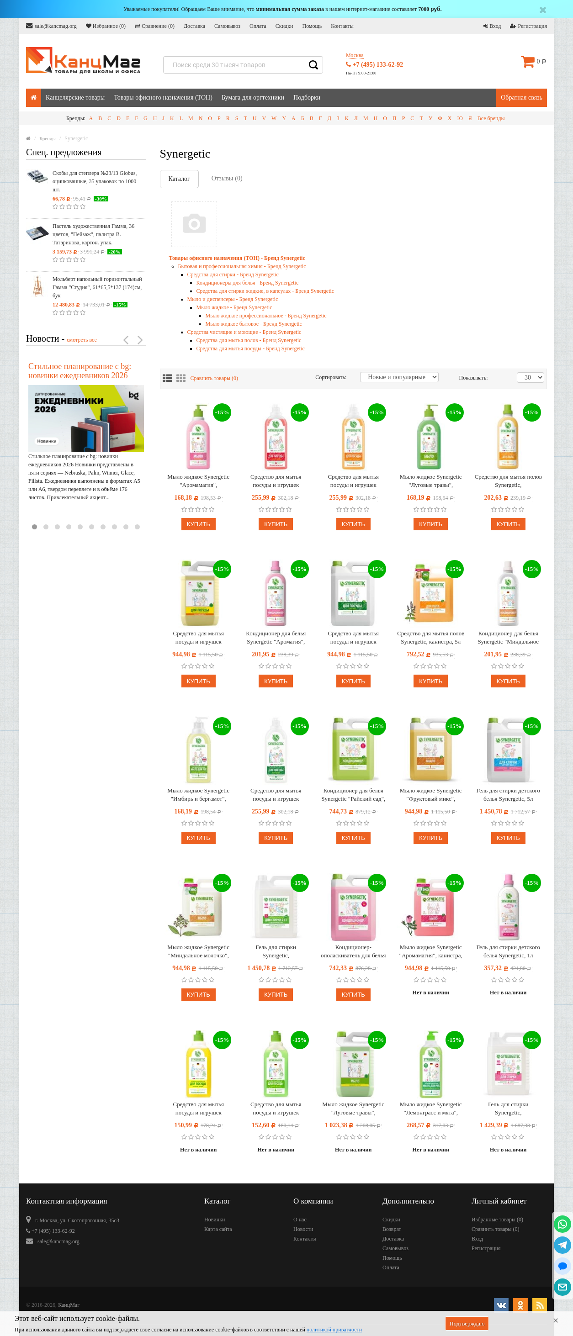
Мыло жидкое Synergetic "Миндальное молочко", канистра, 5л (198, 952)
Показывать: (468, 378)
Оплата (257, 26)
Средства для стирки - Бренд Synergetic (233, 274)
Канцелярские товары (75, 97)
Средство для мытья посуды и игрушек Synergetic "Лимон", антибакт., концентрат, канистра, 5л (198, 638)
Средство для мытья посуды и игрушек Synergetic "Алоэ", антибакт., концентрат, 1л (276, 795)
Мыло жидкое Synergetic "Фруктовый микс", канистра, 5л (431, 795)
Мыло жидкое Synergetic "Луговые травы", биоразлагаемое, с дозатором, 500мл (431, 481)
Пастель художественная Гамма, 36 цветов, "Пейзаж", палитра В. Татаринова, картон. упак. (93, 234)
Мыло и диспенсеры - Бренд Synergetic (232, 299)
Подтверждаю (466, 1323)
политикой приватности (334, 1329)
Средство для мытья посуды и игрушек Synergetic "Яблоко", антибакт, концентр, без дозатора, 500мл (276, 1109)
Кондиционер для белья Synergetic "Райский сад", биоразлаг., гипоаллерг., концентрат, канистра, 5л (353, 795)
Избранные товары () (497, 1219)
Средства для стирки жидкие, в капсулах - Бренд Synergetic (265, 291)
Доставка (194, 26)
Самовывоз (227, 26)
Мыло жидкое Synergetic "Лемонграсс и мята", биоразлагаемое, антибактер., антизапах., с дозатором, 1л (430, 1109)
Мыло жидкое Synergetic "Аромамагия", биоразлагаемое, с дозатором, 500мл (198, 481)
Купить (198, 524)
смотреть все (82, 340)
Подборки (306, 97)
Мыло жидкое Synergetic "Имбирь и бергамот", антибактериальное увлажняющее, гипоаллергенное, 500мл (198, 795)
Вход (492, 26)
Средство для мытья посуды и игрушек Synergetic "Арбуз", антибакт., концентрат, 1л (276, 481)
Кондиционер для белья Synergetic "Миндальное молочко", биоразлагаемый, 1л (508, 638)
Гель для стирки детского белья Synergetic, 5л (508, 794)
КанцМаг (69, 1305)
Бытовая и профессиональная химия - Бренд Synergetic (242, 266)
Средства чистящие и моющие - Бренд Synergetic (244, 332)
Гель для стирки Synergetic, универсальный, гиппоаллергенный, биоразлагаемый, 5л (508, 1109)
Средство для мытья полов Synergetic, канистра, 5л (430, 637)
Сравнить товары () (215, 378)
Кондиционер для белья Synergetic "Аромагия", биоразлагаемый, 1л (276, 638)
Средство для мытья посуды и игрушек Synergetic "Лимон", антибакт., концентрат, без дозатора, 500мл (198, 1109)
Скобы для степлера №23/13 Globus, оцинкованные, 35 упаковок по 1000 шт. (95, 181)
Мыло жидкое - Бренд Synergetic (234, 307)
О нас (300, 1219)
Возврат (391, 1229)
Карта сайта (218, 1229)
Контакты (342, 26)
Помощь (312, 26)
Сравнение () (155, 26)
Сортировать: (330, 377)
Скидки (284, 26)
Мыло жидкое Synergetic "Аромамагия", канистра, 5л (430, 952)
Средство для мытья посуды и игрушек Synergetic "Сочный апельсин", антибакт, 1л (353, 481)
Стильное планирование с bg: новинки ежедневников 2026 (79, 371)
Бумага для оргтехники (253, 97)
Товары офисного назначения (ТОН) (163, 97)
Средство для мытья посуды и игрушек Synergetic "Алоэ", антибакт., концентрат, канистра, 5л (353, 638)
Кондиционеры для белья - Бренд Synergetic (247, 283)
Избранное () (106, 26)
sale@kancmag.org (51, 25)
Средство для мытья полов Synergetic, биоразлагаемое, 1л (508, 481)
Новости (303, 1229)
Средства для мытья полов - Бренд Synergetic (249, 340)
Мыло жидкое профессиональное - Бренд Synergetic (266, 315)
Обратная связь (521, 97)
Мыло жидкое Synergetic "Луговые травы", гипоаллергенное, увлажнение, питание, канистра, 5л (353, 1109)
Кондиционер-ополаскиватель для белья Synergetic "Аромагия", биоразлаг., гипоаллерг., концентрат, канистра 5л (353, 952)
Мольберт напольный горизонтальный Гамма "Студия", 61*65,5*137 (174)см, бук (97, 287)
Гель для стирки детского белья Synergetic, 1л (508, 951)
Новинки (214, 1219)
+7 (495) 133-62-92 (374, 64)
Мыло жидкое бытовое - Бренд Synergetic (254, 324)
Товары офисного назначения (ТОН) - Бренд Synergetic (237, 258)
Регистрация (528, 26)
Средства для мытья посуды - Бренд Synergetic (250, 348)
